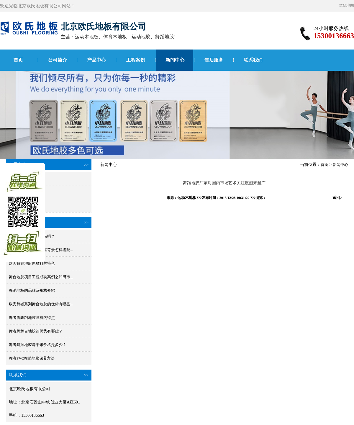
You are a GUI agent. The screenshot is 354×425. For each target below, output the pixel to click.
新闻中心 (174, 59)
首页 (18, 59)
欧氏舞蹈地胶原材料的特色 (32, 263)
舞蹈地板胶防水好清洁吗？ (32, 236)
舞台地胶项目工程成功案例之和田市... (41, 277)
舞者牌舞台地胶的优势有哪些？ (36, 331)
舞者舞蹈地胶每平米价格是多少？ (37, 344)
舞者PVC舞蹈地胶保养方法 (32, 358)
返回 (337, 197)
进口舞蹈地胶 (20, 178)
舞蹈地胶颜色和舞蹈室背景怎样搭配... (41, 250)
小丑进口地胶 (20, 205)
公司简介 (57, 59)
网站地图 (346, 5)
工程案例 (135, 59)
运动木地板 (186, 197)
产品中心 (96, 59)
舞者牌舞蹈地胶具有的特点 (32, 317)
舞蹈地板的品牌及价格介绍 (32, 290)
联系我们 (253, 59)
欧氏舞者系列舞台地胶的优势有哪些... (41, 304)
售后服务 (213, 59)
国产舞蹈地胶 (20, 192)
